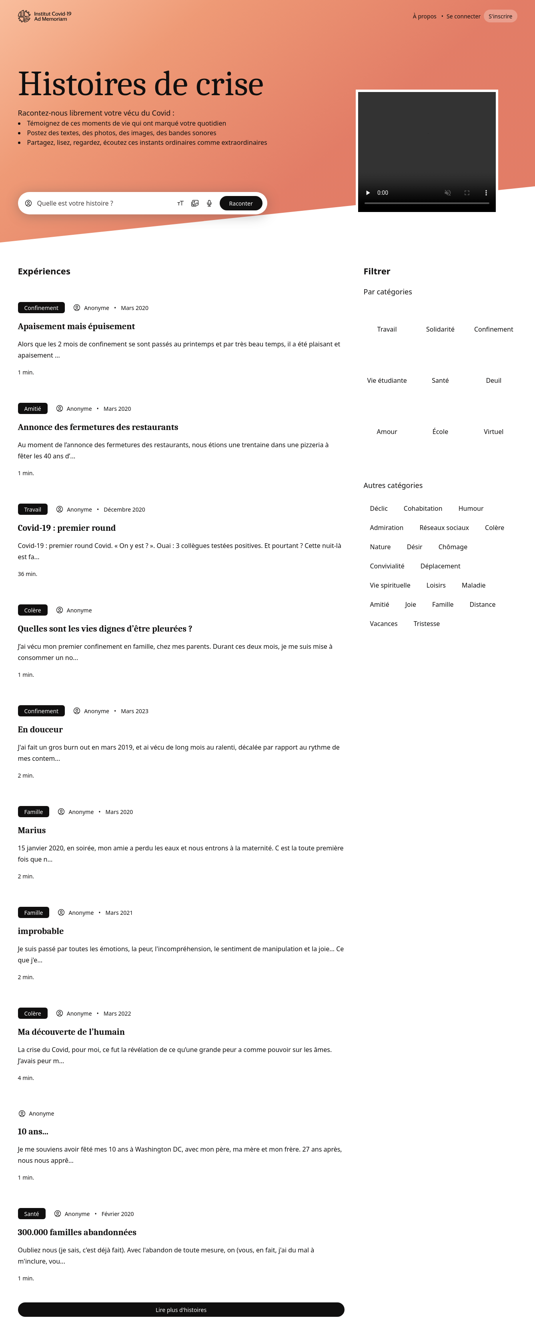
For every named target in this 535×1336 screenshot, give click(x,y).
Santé (31, 1214)
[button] (142, 203)
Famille (33, 812)
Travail (33, 509)
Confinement (41, 308)
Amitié (32, 408)
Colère (32, 610)
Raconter (241, 203)
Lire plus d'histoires (181, 1310)
